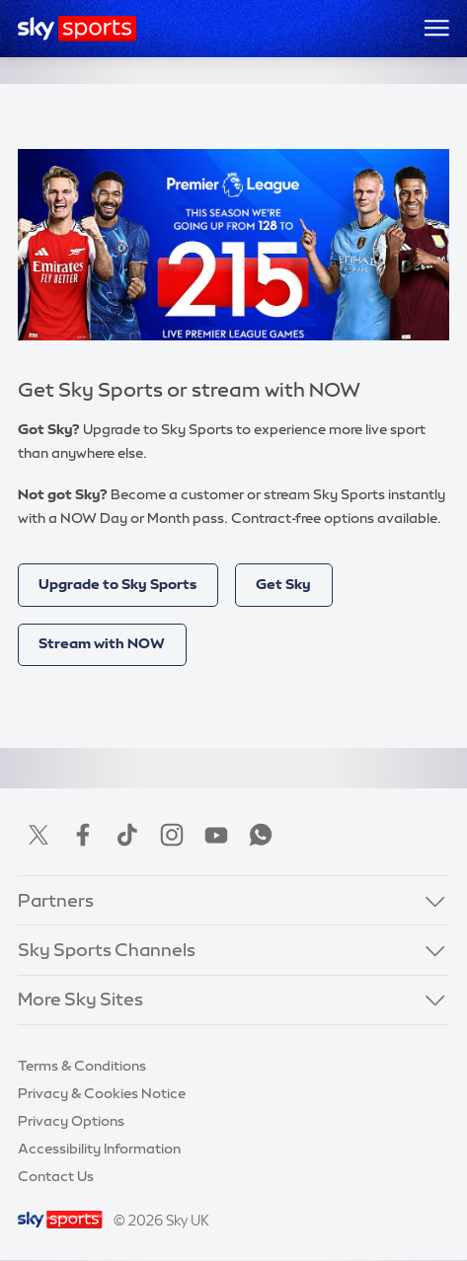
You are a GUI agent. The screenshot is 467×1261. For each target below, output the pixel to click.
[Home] (77, 28)
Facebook (83, 835)
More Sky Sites (80, 999)
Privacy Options (71, 1121)
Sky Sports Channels (106, 950)
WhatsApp (260, 835)
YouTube (216, 835)
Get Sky (283, 584)
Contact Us (56, 1176)
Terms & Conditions (82, 1066)
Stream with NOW (102, 643)
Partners (56, 901)
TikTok (127, 835)
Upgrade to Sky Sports (117, 584)
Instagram (172, 835)
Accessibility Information (99, 1148)
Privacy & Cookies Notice (102, 1093)
